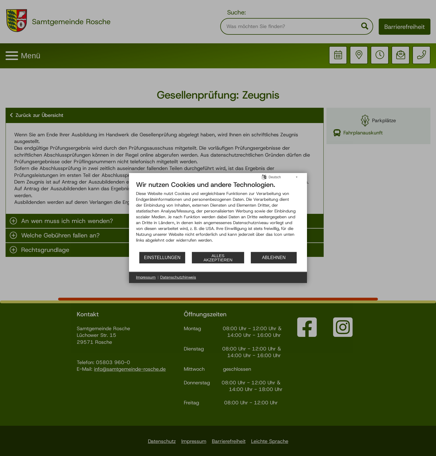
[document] (218, 215)
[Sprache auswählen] (264, 177)
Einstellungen (162, 257)
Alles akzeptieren (218, 257)
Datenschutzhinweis (178, 277)
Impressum (146, 277)
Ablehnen (274, 257)
